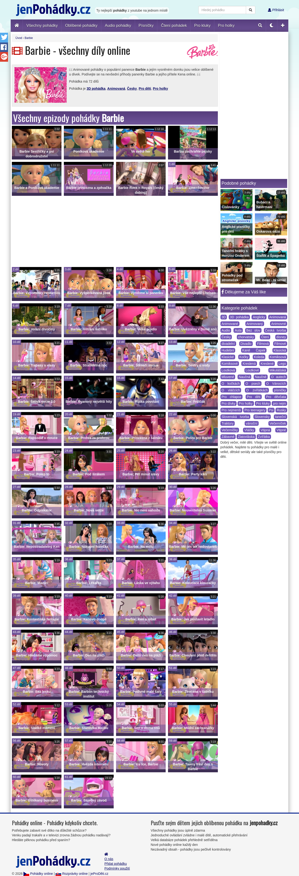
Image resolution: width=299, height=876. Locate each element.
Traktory (228, 423)
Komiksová (278, 357)
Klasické (228, 357)
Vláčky (249, 430)
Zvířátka (264, 437)
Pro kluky (263, 403)
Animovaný (255, 324)
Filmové (280, 344)
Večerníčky (230, 430)
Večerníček (278, 423)
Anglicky (259, 317)
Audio (226, 330)
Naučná (244, 377)
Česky (132, 88)
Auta (238, 330)
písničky (280, 390)
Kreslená (249, 363)
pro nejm (279, 403)
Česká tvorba (275, 330)
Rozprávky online (72, 874)
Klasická (280, 350)
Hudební (228, 350)
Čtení (265, 337)
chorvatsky (246, 337)
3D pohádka (96, 88)
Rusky (281, 410)
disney (281, 337)
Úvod (18, 38)
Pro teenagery (254, 410)
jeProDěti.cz (99, 874)
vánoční (251, 423)
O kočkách (231, 383)
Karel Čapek (254, 350)
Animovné (278, 324)
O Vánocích (276, 383)
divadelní (228, 344)
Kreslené (267, 363)
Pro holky (160, 88)
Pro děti (145, 88)
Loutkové (252, 370)
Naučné (260, 377)
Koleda (259, 357)
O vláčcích (231, 390)
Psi (271, 410)
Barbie (29, 38)
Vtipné (281, 430)
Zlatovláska (246, 437)
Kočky (243, 357)
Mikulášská (278, 370)
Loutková (228, 370)
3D (224, 317)
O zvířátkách (257, 390)
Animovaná (116, 88)
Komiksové (230, 363)
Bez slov (253, 330)
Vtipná (265, 430)
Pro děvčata (276, 397)
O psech (252, 383)
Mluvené (228, 377)
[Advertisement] (115, 231)
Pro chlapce (231, 397)
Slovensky (262, 417)
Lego (282, 363)
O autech (278, 377)
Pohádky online (38, 874)
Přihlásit (276, 10)
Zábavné (228, 437)
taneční (280, 417)
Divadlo (246, 344)
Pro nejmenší (231, 410)
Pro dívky (229, 403)
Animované (230, 324)
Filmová (263, 344)
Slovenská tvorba (235, 417)
